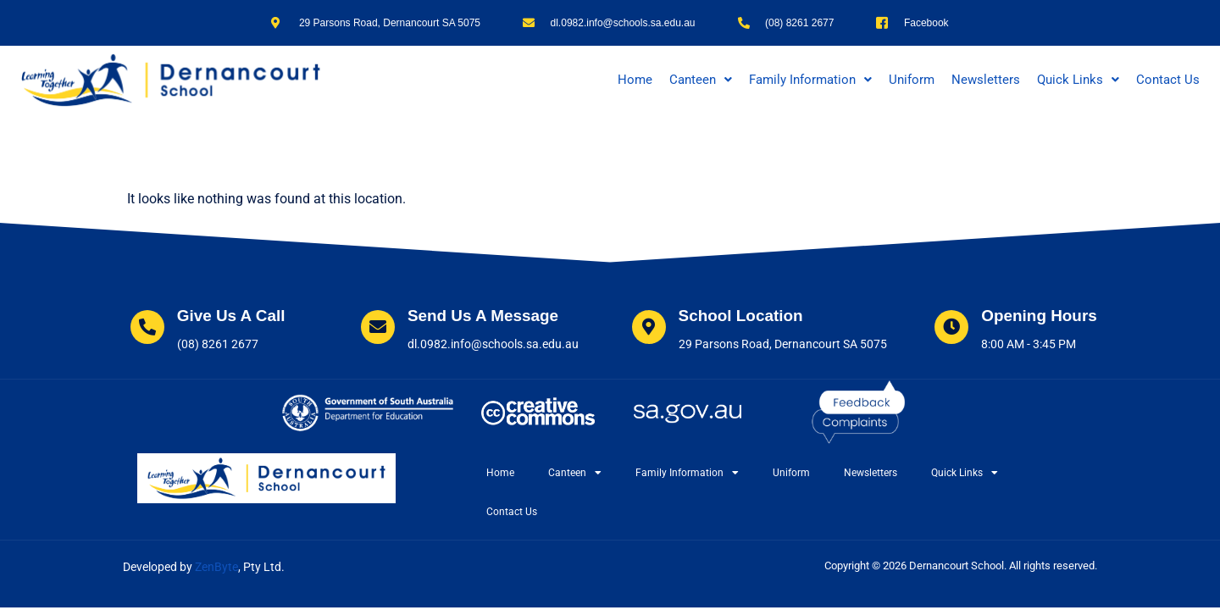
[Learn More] (204, 329)
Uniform (911, 79)
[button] (700, 80)
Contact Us (1168, 79)
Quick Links (1078, 79)
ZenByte (216, 567)
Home (635, 79)
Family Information (810, 79)
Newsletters (985, 79)
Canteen (700, 79)
